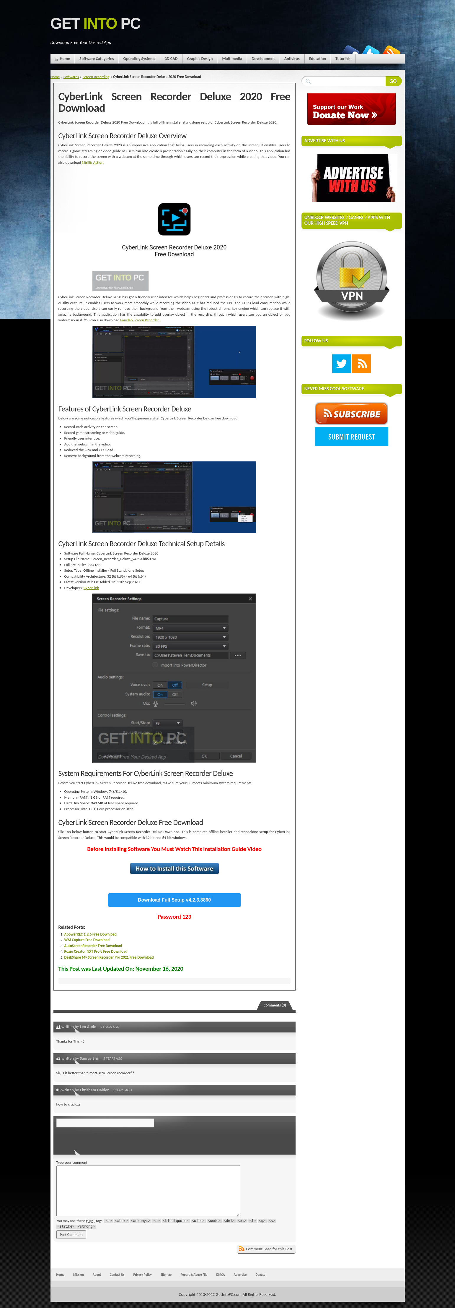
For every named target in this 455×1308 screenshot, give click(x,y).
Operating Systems (139, 58)
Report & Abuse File (193, 1275)
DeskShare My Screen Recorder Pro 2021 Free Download (109, 957)
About (97, 1275)
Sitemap (166, 1275)
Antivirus (292, 58)
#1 (58, 1026)
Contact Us (117, 1275)
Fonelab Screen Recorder (139, 320)
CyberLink (91, 588)
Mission (78, 1275)
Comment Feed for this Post (269, 1249)
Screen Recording (96, 76)
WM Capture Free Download (87, 940)
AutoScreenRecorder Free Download (93, 946)
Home (65, 58)
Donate (260, 1275)
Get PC (95, 23)
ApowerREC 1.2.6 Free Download (90, 934)
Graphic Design (200, 58)
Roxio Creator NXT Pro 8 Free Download (96, 951)
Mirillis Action (92, 162)
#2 (58, 1058)
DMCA (220, 1275)
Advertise (240, 1275)
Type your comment (71, 1162)
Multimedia (232, 58)
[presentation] (96, 1139)
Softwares (71, 76)
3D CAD (171, 58)
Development (263, 58)
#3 (58, 1090)
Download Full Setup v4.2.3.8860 (174, 899)
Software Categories (96, 58)
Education (317, 58)
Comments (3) (275, 1005)
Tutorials (342, 58)
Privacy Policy (142, 1275)
